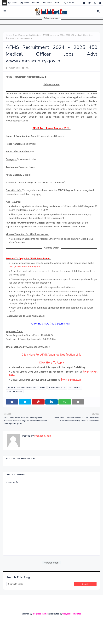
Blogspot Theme (40, 614)
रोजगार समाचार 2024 (71, 379)
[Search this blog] (40, 584)
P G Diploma (74, 387)
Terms (58, 3)
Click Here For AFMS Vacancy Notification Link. (51, 354)
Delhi (42, 387)
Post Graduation (14, 391)
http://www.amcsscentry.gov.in (25, 266)
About (24, 2)
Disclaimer (47, 3)
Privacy (35, 3)
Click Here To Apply (51, 362)
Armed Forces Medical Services (27, 35)
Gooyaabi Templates (71, 614)
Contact (69, 2)
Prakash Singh (14, 68)
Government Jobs (57, 387)
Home (12, 2)
